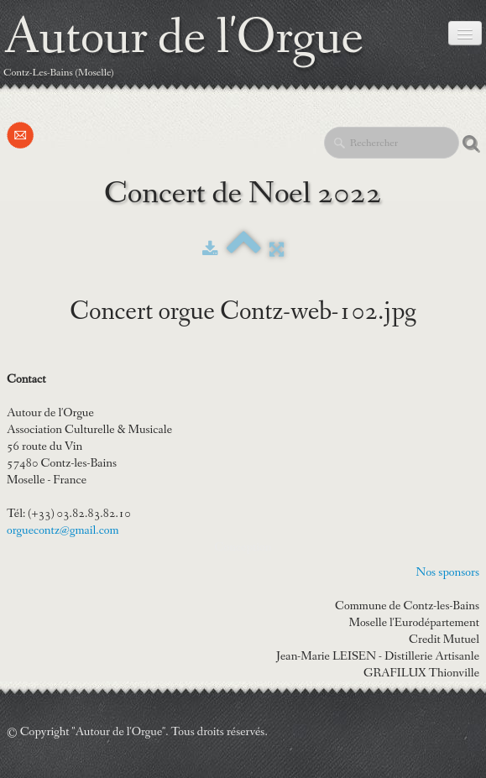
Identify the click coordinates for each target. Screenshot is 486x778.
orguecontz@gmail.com (63, 530)
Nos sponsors (447, 572)
